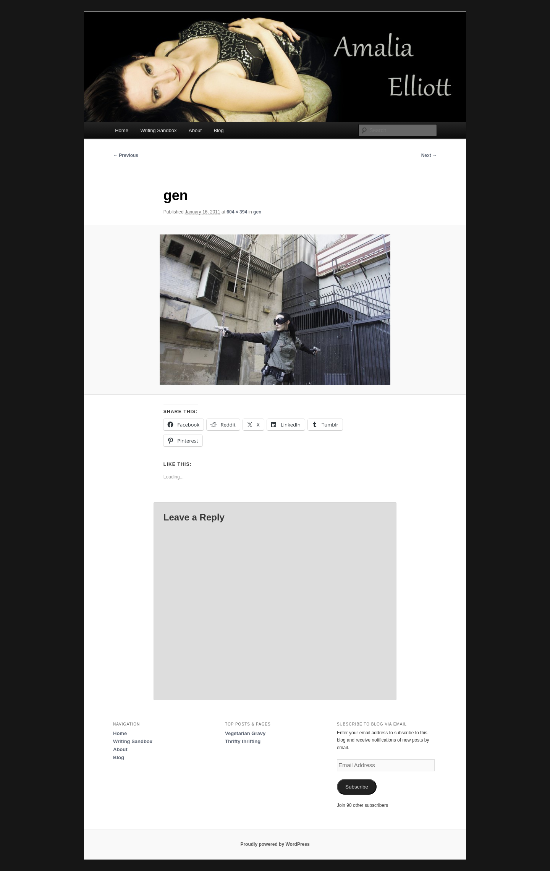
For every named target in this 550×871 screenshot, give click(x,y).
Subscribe (356, 787)
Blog (219, 130)
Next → (429, 155)
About (195, 130)
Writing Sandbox (158, 130)
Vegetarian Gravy (245, 733)
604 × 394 (236, 212)
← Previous (125, 155)
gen (257, 212)
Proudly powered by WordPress (274, 844)
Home (121, 130)
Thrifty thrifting (242, 741)
